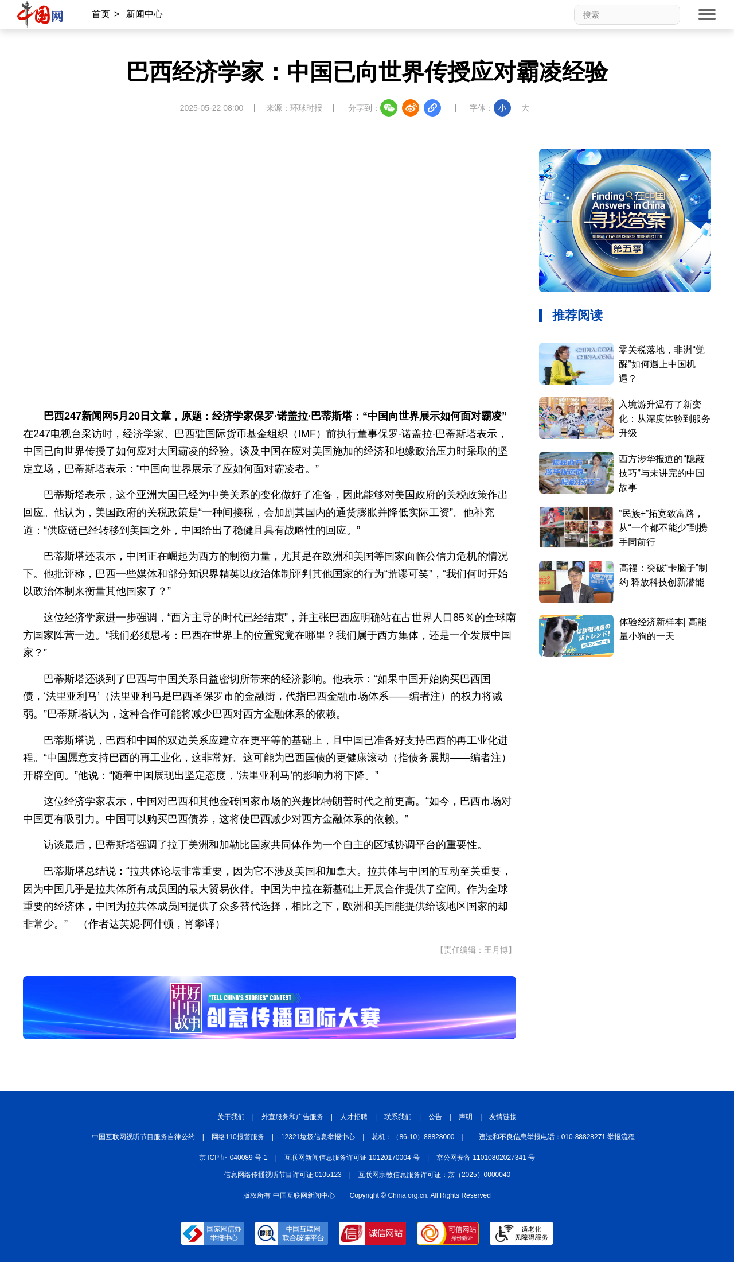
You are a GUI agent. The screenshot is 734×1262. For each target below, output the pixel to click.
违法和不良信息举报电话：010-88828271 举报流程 (557, 1137)
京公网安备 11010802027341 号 (485, 1158)
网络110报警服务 (238, 1137)
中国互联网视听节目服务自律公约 (143, 1137)
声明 (466, 1117)
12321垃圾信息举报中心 (318, 1137)
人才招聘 (354, 1117)
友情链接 (503, 1117)
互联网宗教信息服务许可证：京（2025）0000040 (434, 1175)
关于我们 (231, 1117)
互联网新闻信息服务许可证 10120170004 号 (352, 1158)
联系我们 (398, 1117)
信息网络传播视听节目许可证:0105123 (283, 1175)
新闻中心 (144, 14)
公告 (435, 1117)
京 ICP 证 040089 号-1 (233, 1158)
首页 (101, 14)
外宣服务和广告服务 (292, 1117)
